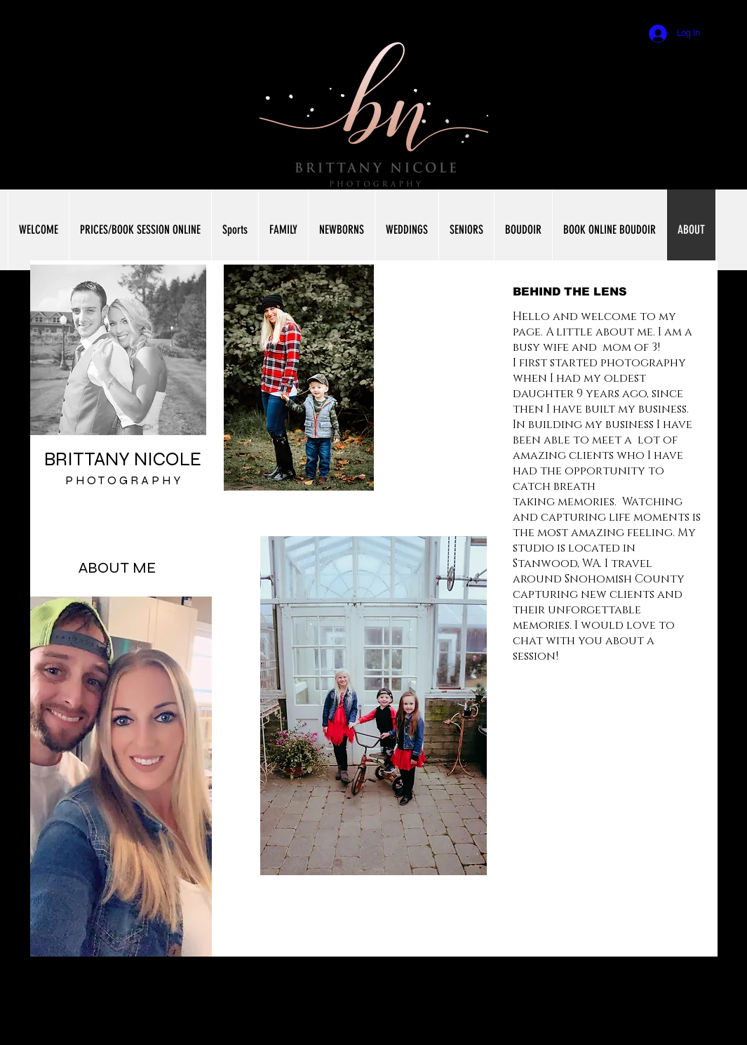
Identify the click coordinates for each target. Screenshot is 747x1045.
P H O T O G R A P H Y (122, 480)
